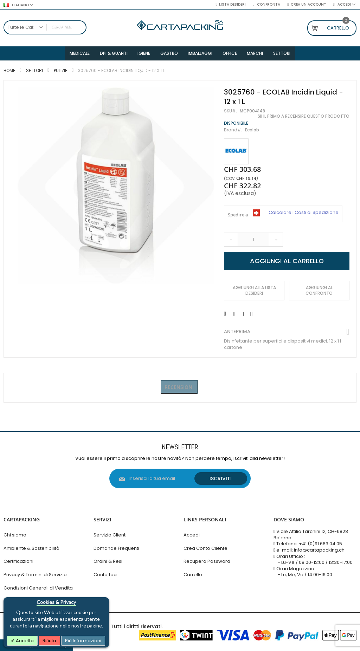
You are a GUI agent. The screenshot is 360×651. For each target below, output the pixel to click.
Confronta (268, 4)
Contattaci (105, 574)
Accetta (24, 640)
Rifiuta (49, 640)
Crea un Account (308, 4)
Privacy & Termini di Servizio (35, 574)
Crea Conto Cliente (205, 548)
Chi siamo (15, 535)
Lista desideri (232, 4)
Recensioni (179, 388)
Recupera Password (207, 561)
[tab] (179, 389)
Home (9, 72)
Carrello (193, 574)
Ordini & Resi (108, 561)
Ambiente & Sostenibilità (31, 548)
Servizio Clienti (110, 535)
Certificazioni (18, 561)
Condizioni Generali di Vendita (38, 588)
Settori (34, 72)
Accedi (192, 535)
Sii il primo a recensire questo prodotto (303, 118)
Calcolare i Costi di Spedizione (304, 214)
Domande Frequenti (116, 548)
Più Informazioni (83, 640)
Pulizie (60, 72)
